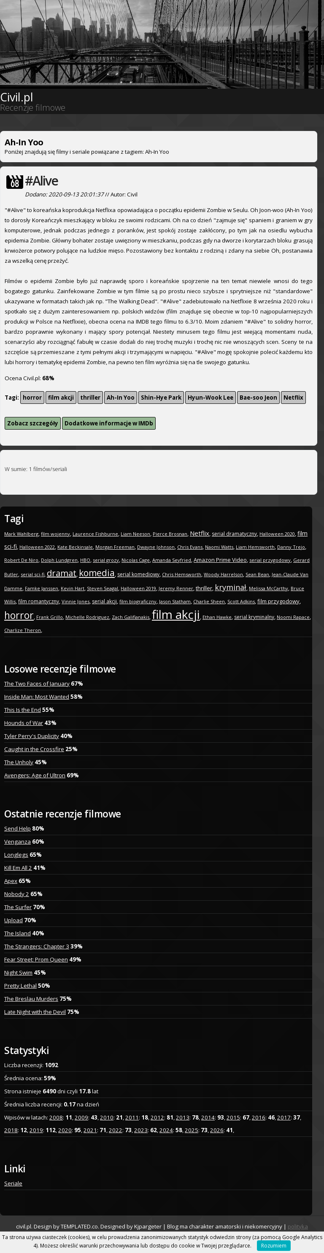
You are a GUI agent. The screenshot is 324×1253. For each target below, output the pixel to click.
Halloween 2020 (277, 534)
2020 (65, 1130)
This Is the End (22, 710)
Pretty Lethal (20, 985)
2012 (157, 1117)
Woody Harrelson (223, 574)
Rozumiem (273, 1245)
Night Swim (18, 972)
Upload (13, 920)
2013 (182, 1117)
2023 (141, 1130)
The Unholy (18, 762)
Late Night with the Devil (35, 1012)
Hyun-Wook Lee (210, 397)
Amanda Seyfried (171, 560)
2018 (11, 1130)
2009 (81, 1117)
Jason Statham (175, 601)
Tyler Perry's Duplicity (31, 736)
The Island (17, 933)
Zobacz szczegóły (32, 423)
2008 (56, 1117)
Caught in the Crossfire (34, 749)
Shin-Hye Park (161, 397)
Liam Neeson (135, 534)
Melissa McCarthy (268, 588)
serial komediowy (138, 574)
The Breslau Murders (31, 998)
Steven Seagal (102, 588)
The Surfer (18, 907)
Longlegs (16, 854)
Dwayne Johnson (156, 547)
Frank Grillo (49, 617)
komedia (97, 573)
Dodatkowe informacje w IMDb (109, 423)
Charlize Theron (22, 630)
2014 (208, 1117)
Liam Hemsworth (255, 547)
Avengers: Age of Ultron (34, 775)
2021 (90, 1130)
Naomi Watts (219, 547)
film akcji (61, 397)
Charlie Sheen (209, 601)
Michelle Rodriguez (87, 617)
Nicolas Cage (136, 560)
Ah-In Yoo (121, 397)
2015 (233, 1117)
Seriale (13, 1183)
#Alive (41, 180)
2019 (36, 1130)
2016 (258, 1117)
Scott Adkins (241, 601)
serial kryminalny (254, 617)
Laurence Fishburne (95, 534)
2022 (115, 1130)
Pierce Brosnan (170, 534)
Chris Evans (189, 547)
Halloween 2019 (138, 588)
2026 (217, 1130)
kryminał (230, 587)
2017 (284, 1117)
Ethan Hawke (217, 617)
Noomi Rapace (293, 617)
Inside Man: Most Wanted (36, 696)
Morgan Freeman (115, 547)
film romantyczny (38, 601)
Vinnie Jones (75, 601)
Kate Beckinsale (75, 547)
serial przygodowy (270, 560)
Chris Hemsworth (181, 574)
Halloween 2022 (37, 547)
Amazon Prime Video (220, 560)
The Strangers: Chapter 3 (36, 946)
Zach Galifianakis (130, 617)
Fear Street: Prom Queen (36, 959)
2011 (132, 1117)
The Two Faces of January (37, 683)
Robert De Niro (21, 560)
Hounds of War (23, 723)
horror (32, 397)
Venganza (17, 841)
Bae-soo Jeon (258, 397)
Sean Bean (257, 574)
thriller (90, 397)
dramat (61, 573)
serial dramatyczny (234, 533)
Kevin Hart (72, 588)
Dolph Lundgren (59, 560)
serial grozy (106, 560)
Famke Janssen (41, 588)
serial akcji (104, 601)
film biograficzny (138, 601)
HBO (85, 560)
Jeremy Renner (176, 588)
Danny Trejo (291, 547)
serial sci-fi (32, 574)
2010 (106, 1117)
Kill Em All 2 (18, 868)
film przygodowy (278, 601)
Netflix (293, 397)
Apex (10, 881)
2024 (166, 1130)
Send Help (17, 828)
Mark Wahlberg (21, 534)
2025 (191, 1130)
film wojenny (55, 534)
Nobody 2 (16, 894)
